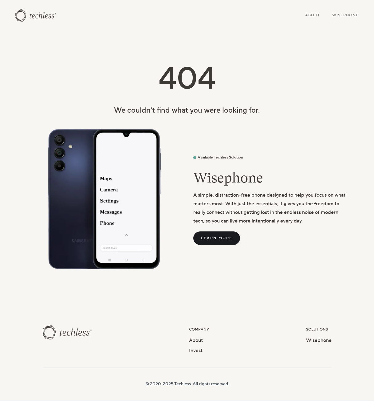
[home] (35, 15)
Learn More (216, 238)
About (312, 15)
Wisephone (345, 15)
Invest (196, 350)
